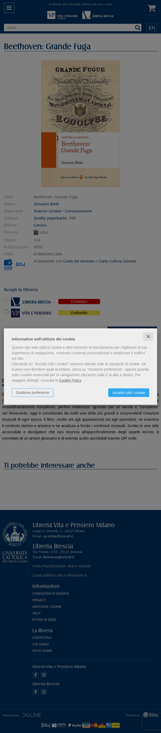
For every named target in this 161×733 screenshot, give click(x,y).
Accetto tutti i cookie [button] (128, 392)
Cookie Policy (70, 380)
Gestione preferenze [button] (32, 392)
